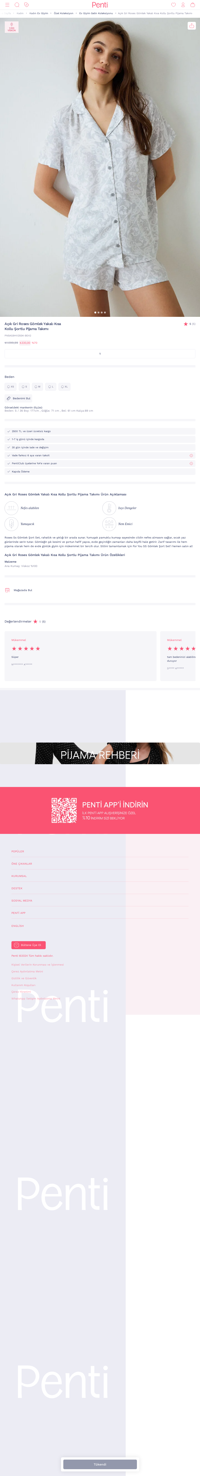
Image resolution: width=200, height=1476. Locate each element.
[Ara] (17, 5)
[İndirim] (26, 5)
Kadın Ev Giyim (38, 13)
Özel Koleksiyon (63, 13)
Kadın (20, 13)
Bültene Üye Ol (31, 945)
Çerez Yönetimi (21, 991)
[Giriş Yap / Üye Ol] (183, 5)
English (17, 926)
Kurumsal (19, 876)
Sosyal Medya (21, 900)
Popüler (17, 851)
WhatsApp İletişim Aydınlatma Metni (35, 998)
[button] (95, 312)
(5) (192, 324)
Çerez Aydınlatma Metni (27, 971)
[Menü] (7, 5)
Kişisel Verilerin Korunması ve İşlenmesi (37, 964)
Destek (16, 888)
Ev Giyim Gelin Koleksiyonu (96, 13)
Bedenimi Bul (18, 398)
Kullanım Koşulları (23, 985)
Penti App (18, 913)
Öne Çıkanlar (21, 863)
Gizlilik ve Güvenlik (24, 978)
